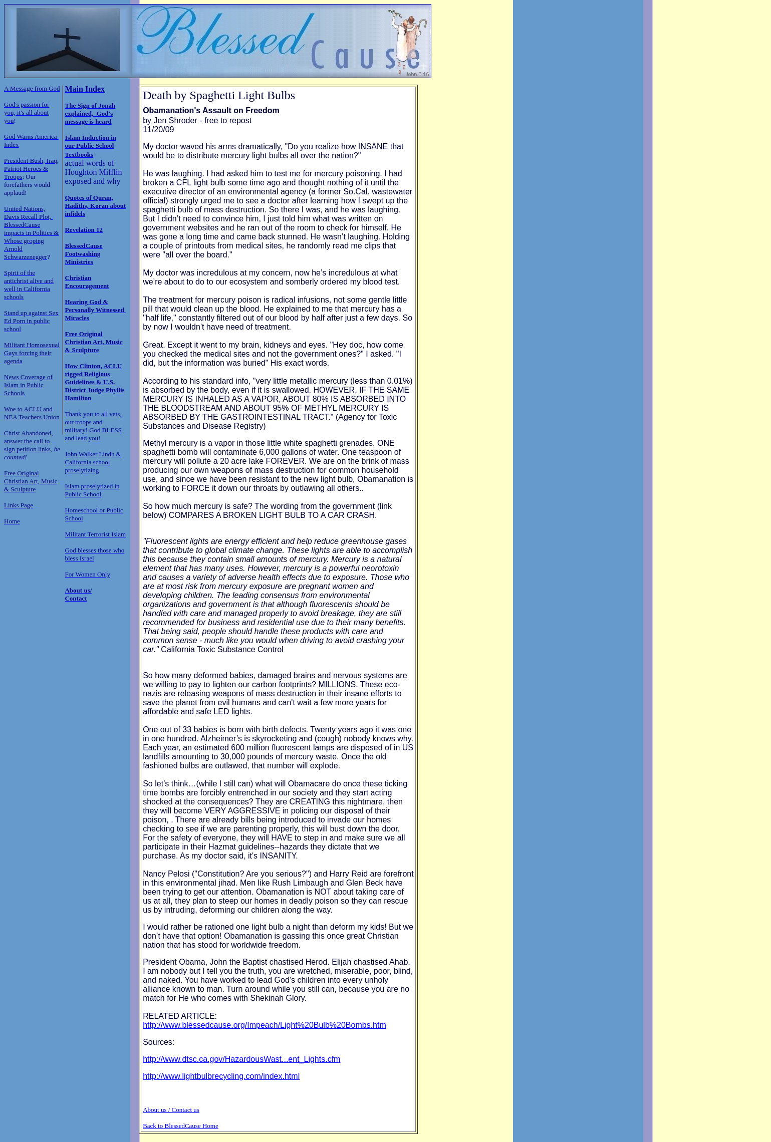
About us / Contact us (171, 1109)
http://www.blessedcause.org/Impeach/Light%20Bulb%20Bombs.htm (264, 1025)
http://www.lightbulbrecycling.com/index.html (221, 1076)
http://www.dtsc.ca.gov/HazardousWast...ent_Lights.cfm (241, 1059)
